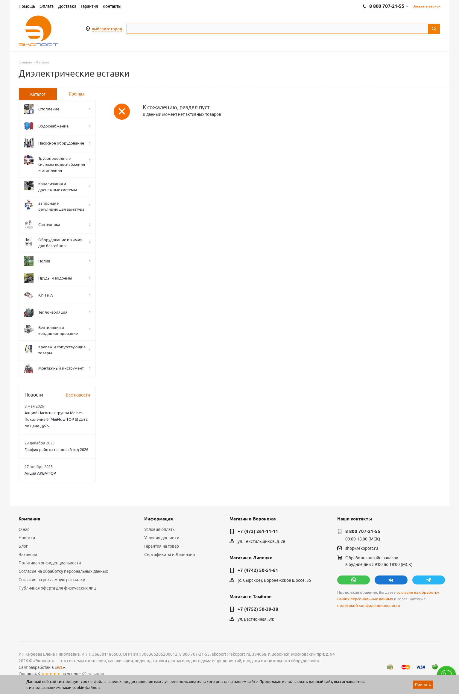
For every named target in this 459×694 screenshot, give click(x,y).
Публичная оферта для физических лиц (57, 588)
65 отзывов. (93, 674)
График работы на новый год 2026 (56, 449)
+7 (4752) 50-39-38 (258, 609)
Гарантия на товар (161, 546)
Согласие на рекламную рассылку (52, 579)
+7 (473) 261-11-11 (258, 531)
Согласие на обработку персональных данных (63, 571)
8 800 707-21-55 (362, 531)
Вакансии (28, 554)
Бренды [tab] (76, 94)
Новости (27, 537)
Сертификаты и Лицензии (169, 554)
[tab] (38, 94)
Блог (23, 546)
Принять (423, 684)
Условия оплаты (160, 529)
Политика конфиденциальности (50, 563)
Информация (158, 519)
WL (60, 667)
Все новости (78, 395)
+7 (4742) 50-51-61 (258, 570)
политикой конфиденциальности (368, 605)
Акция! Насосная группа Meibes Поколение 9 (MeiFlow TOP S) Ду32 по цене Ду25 (56, 419)
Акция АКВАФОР (40, 473)
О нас (24, 529)
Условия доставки (161, 537)
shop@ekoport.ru (361, 548)
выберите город (107, 28)
